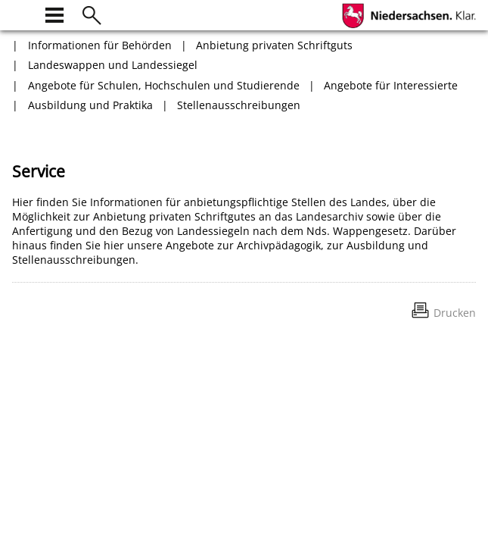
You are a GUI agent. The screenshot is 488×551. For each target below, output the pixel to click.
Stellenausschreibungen (238, 105)
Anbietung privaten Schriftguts (274, 45)
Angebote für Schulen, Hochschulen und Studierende (164, 85)
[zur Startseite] (21, 13)
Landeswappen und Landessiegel (112, 65)
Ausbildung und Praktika (90, 105)
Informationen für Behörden (100, 45)
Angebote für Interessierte (391, 85)
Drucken (455, 312)
